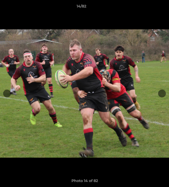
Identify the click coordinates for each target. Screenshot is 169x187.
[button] (150, 7)
